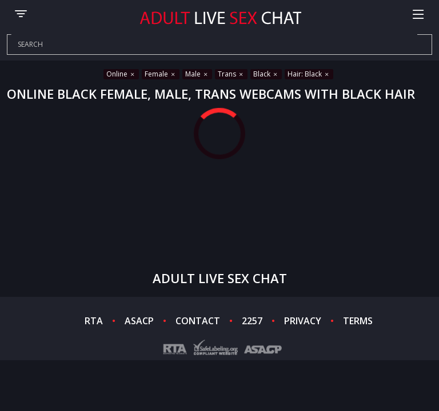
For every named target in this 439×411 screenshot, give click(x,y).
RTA (94, 321)
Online (121, 74)
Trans (231, 74)
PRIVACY (302, 321)
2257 (252, 321)
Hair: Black (309, 74)
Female (161, 74)
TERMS (358, 321)
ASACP (139, 321)
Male (197, 74)
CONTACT (197, 321)
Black (266, 74)
